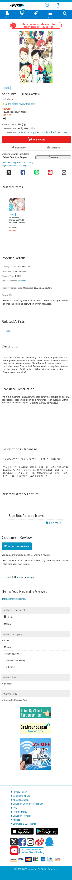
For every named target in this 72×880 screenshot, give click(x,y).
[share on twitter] (9, 171)
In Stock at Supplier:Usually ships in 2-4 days (42, 132)
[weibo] (39, 841)
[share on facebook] (23, 171)
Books (20, 577)
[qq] (49, 841)
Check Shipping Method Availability (17, 162)
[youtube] (14, 850)
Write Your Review (16, 546)
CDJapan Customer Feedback (28, 803)
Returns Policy (20, 811)
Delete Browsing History (14, 599)
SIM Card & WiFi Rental (25, 823)
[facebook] (22, 841)
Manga (30, 577)
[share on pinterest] (50, 171)
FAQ (15, 807)
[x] (14, 841)
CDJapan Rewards (22, 815)
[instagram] (30, 841)
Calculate (53, 157)
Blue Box (7, 684)
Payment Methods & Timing (14, 165)
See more (55, 523)
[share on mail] (64, 171)
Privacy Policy (20, 792)
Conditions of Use (22, 796)
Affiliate (16, 819)
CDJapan (6, 577)
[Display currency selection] (4, 118)
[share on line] (36, 171)
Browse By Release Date (15, 700)
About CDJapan (21, 800)
